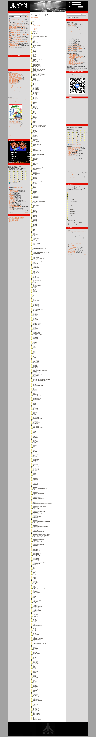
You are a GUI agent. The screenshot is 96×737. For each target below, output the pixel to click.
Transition (34, 461)
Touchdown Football (36, 416)
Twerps (33, 691)
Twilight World (34, 694)
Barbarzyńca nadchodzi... (14, 43)
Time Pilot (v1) (34, 310)
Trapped (33, 471)
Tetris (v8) (34, 224)
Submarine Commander (13, 191)
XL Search (11, 135)
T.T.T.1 (33, 32)
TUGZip (21, 187)
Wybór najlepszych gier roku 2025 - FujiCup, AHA (19, 34)
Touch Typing (34, 414)
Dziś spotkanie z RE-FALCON (15, 45)
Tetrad (33, 209)
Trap (32, 465)
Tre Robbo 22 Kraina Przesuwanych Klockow (41, 503)
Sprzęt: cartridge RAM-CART (73, 177)
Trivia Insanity (34, 601)
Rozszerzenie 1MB (71, 241)
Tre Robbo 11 (34, 489)
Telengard (34, 159)
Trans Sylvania (35, 459)
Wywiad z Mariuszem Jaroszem (74, 147)
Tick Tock (33, 276)
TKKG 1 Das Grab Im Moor (37, 35)
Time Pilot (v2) (34, 311)
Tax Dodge (34, 131)
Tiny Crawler (34, 338)
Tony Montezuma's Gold (37, 385)
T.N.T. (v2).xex (37, 27)
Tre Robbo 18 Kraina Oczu (37, 498)
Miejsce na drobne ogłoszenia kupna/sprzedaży (77, 178)
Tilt (32, 294)
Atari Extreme (11, 47)
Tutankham (34, 682)
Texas (33, 233)
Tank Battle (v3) (35, 89)
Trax (32, 475)
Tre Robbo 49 (34, 537)
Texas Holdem (34, 234)
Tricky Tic (34, 583)
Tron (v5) (33, 633)
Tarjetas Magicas (35, 123)
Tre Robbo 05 (34, 482)
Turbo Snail (34, 668)
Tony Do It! (34, 383)
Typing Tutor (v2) (35, 714)
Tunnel (33, 658)
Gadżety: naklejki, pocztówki (73, 176)
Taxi (32, 134)
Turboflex (33, 672)
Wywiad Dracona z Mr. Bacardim (74, 148)
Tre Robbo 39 (34, 525)
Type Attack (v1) (35, 708)
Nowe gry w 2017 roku (13, 82)
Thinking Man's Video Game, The (38, 248)
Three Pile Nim (35, 257)
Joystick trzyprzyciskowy (72, 242)
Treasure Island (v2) (36, 554)
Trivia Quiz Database (36, 610)
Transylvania (34, 464)
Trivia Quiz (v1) (35, 607)
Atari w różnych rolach (72, 250)
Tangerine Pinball (35, 80)
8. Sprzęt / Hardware (72, 61)
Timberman (34, 297)
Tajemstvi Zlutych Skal (36, 70)
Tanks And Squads (35, 108)
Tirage (33, 346)
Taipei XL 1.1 (34, 62)
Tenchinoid (34, 169)
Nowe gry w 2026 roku (13, 73)
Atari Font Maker (71, 42)
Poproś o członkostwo (79, 8)
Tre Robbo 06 (34, 483)
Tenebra (33, 170)
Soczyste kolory (71, 248)
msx (81, 136)
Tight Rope (34, 286)
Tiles (32, 292)
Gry (70, 17)
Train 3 (33, 450)
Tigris (33, 290)
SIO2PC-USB (70, 234)
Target (33, 116)
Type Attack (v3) (35, 710)
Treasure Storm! (35, 559)
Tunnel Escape (35, 659)
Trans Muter (34, 457)
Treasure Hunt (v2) (35, 549)
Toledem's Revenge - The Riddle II (39, 370)
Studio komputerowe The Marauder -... (75, 48)
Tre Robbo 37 (34, 522)
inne (18, 181)
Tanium (33, 82)
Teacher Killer (34, 139)
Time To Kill (34, 315)
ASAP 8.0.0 (11, 48)
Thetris (33, 239)
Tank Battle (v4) (35, 90)
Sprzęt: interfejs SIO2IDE (73, 180)
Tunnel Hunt (34, 661)
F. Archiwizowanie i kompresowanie (75, 217)
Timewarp (34, 329)
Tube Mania (34, 649)
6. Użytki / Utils (70, 59)
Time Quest (34, 313)
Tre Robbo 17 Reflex (36, 497)
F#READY (70, 152)
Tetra (32, 207)
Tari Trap (33, 121)
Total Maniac (34, 409)
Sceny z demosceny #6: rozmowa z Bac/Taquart (18, 24)
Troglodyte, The (35, 616)
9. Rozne (69, 207)
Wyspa (10, 202)
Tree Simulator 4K (35, 563)
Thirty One (34, 250)
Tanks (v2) (34, 106)
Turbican (33, 667)
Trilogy (33, 586)
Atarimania (11, 132)
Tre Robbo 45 (34, 532)
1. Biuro (69, 192)
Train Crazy (34, 451)
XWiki (10, 130)
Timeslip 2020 (34, 328)
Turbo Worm (34, 671)
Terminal (33, 182)
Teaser (33, 140)
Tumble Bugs (34, 654)
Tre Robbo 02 (34, 478)
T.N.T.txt (35, 29)
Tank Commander (35, 92)
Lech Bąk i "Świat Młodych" (73, 150)
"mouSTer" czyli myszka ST (73, 173)
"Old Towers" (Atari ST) (13, 190)
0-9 (10, 171)
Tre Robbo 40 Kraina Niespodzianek (39, 526)
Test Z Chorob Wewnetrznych (38, 201)
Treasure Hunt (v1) (35, 548)
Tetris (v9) (34, 225)
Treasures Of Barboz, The (37, 560)
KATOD (69, 154)
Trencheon (34, 569)
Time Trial (34, 316)
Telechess (34, 156)
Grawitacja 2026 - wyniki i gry (15, 19)
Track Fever (34, 436)
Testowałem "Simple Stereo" (73, 240)
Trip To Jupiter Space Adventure (38, 588)
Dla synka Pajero (71, 34)
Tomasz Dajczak (71, 149)
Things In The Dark (35, 243)
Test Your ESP (34, 198)
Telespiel (33, 160)
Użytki (73, 17)
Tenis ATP (34, 174)
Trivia (33, 597)
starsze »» (27, 53)
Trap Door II (34, 470)
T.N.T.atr (36, 28)
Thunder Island (35, 264)
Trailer (33, 446)
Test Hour (34, 192)
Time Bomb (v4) (35, 306)
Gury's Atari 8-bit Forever (14, 131)
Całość (11, 187)
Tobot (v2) (34, 365)
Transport (34, 463)
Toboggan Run (35, 362)
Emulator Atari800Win (13, 98)
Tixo (32, 356)
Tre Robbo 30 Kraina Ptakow (38, 513)
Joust (10, 194)
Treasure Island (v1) (36, 553)
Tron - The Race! (35, 634)
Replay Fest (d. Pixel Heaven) (73, 32)
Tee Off (33, 153)
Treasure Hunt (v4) (35, 551)
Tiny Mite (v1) (34, 339)
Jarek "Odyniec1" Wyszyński (73, 164)
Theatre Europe (35, 238)
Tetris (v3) (34, 217)
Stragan (68, 171)
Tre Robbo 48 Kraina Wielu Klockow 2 (39, 536)
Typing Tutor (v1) (35, 713)
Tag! (32, 55)
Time (32, 299)
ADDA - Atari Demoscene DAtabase (74, 127)
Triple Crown (34, 591)
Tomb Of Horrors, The (36, 374)
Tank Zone (34, 101)
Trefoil (33, 565)
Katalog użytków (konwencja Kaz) (74, 186)
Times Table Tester (35, 324)
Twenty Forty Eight (35, 689)
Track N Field (34, 437)
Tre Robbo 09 (34, 487)
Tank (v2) (33, 84)
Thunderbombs (35, 267)
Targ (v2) (33, 115)
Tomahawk (34, 371)
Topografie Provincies (36, 395)
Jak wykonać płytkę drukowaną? (74, 245)
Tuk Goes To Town (35, 653)
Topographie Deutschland (37, 396)
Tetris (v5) (34, 220)
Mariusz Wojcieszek (71, 155)
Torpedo (33, 404)
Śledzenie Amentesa (72, 157)
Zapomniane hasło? (71, 8)
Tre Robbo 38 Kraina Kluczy (37, 524)
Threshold (34, 259)
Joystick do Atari (71, 238)
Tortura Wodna (35, 405)
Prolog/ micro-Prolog (72, 50)
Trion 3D (33, 587)
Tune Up (33, 657)
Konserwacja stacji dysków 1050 (15, 78)
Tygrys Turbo (70, 239)
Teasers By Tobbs (35, 141)
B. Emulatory (70, 209)
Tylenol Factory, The (36, 706)
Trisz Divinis (34, 595)
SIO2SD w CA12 (71, 236)
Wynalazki (69, 230)
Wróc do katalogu (34, 17)
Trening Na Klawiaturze (36, 571)
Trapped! (33, 473)
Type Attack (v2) (35, 709)
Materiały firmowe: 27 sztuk (14, 124)
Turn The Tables (35, 677)
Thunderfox (34, 268)
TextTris (33, 235)
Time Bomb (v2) (35, 304)
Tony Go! (33, 384)
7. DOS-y (69, 203)
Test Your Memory (35, 200)
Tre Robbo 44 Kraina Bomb (37, 531)
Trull (32, 644)
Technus (33, 146)
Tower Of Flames (35, 422)
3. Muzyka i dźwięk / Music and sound (75, 56)
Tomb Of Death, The (36, 372)
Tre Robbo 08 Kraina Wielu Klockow (39, 485)
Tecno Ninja (34, 148)
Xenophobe (11, 197)
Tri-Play (33, 577)
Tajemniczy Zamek (35, 64)
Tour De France (35, 417)
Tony (32, 381)
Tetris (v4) (34, 219)
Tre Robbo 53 (34, 543)
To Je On (33, 357)
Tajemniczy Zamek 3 (36, 66)
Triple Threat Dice (35, 592)
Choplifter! (11, 193)
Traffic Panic (34, 442)
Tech (32, 143)
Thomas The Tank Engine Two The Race (40, 252)
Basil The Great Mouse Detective (15, 206)
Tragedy (33, 443)
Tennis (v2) (34, 177)
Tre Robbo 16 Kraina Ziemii (37, 496)
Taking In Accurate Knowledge (38, 74)
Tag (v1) (33, 52)
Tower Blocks (34, 421)
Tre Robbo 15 (34, 494)
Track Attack (34, 435)
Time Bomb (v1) (35, 303)
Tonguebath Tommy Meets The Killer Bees (40, 379)
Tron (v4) (33, 631)
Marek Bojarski (70, 165)
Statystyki (10, 221)
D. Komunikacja (71, 213)
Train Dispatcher (35, 452)
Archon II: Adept (12, 200)
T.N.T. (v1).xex (37, 25)
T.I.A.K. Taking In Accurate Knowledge (40, 22)
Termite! (33, 186)
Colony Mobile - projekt (13, 220)
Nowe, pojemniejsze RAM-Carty (74, 172)
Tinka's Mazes (34, 336)
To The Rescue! (35, 360)
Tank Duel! (34, 94)
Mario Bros (11, 196)
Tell (32, 162)
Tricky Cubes (34, 582)
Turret (33, 678)
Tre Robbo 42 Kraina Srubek (37, 529)
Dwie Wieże (11, 205)
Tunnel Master (34, 662)
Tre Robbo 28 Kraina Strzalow (38, 511)
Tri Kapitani (34, 574)
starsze (27, 94)
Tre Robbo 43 (34, 530)
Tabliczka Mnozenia (36, 45)
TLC (32, 37)
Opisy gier (10, 189)
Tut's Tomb (34, 681)
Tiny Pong (34, 342)
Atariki (10, 129)
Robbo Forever (12, 198)
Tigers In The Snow (36, 285)
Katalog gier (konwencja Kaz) (14, 166)
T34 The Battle (34, 33)
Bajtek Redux (11, 127)
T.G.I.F (33, 21)
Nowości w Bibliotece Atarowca (15, 39)
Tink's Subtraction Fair (36, 334)
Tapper (33, 111)
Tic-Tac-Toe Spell (35, 275)
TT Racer (33, 38)
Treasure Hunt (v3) (35, 550)
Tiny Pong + (34, 343)
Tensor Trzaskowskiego (36, 181)
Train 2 (33, 449)
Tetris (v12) (34, 215)
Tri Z (32, 576)
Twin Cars (34, 695)
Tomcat (33, 376)
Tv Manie (33, 687)
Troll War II (34, 620)
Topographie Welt (35, 399)
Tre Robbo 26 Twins (36, 508)
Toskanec (33, 407)
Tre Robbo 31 (34, 515)
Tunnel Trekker (35, 663)
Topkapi (33, 393)
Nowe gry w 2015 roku (13, 86)
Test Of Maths (34, 195)
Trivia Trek (34, 612)
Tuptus (33, 666)
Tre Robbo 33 (34, 517)
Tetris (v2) (34, 216)
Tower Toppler (34, 423)
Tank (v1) (33, 83)
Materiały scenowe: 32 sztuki (14, 122)
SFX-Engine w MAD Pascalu (14, 74)
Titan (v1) (33, 347)
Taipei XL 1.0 (34, 61)
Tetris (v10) (34, 212)
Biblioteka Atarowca (12, 103)
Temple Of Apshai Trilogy (37, 167)
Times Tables (34, 325)
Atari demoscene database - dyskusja (15, 218)
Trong (33, 637)
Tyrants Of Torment (36, 719)
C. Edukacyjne (71, 211)
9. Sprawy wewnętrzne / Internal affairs (75, 62)
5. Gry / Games (71, 58)
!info (77, 134)
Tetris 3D (33, 226)
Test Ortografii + (35, 197)
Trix (32, 615)
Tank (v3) (33, 85)
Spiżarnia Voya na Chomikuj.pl (15, 126)
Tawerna (33, 130)
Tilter (33, 295)
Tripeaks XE (34, 590)
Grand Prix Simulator (13, 210)
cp (85, 130)
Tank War (33, 99)
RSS (26, 16)
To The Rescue (35, 358)
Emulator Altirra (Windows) (14, 101)
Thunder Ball (34, 263)
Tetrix (33, 229)
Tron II (33, 635)
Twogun (33, 701)
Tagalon (33, 56)
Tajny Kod (34, 71)
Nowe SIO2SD (70, 235)
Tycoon (33, 705)
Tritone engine (12, 91)
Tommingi (34, 377)
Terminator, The (35, 184)
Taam (33, 41)
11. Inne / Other (71, 64)
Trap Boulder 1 (35, 466)
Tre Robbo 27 (34, 510)
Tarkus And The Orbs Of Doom (38, 126)
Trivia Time (34, 611)
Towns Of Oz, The (35, 430)
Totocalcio (34, 412)
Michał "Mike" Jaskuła (72, 151)
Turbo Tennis (34, 670)
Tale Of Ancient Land (36, 75)
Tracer (33, 433)
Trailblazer (34, 445)
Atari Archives (11, 133)
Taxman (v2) (34, 137)
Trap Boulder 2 (35, 468)
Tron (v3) (33, 630)
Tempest (33, 164)
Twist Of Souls (35, 699)
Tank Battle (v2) (35, 88)
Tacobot (33, 47)
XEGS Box (70, 249)
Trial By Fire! (34, 581)
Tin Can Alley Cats (35, 332)
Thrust (33, 262)
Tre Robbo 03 (34, 479)
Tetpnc (33, 206)
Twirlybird (34, 697)
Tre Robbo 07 (34, 484)
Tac (32, 46)
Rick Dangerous (71, 31)
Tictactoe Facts (35, 277)
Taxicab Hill (34, 135)
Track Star (34, 438)
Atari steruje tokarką (71, 252)
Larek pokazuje (12, 83)
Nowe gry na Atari (71, 25)
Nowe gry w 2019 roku (13, 81)
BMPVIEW (11, 89)
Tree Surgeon (34, 564)
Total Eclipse (34, 408)
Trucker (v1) (34, 640)
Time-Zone (34, 320)
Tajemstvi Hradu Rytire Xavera (38, 69)
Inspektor (11, 209)
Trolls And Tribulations (36, 625)
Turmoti (33, 676)
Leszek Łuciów (70, 158)
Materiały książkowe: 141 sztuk (15, 123)
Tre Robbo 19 (34, 499)
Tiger (33, 281)
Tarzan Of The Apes (36, 127)
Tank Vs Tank (34, 98)
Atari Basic (70, 38)
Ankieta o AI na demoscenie (14, 30)
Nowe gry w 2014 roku (13, 90)
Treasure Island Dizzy (36, 555)
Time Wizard (34, 319)
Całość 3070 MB (13, 182)
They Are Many (35, 240)
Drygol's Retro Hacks (13, 134)
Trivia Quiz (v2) (35, 609)
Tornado (33, 403)
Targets (33, 120)
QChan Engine (12, 92)
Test (32, 190)
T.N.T (32, 24)
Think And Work (35, 245)
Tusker (33, 680)
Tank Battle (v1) (35, 87)
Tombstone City (35, 375)
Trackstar (33, 440)
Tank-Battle (34, 102)
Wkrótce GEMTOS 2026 (14, 23)
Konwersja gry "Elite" (72, 27)
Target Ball (34, 117)
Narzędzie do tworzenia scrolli (15, 75)
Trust (33, 645)
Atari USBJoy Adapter (72, 174)
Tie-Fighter (34, 278)
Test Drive (34, 191)
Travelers (33, 474)
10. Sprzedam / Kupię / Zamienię (74, 63)
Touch (33, 413)
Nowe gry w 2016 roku (13, 85)
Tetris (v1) (34, 211)
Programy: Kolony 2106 (72, 175)
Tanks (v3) (34, 107)
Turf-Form (34, 673)
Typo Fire (33, 718)
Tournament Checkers (36, 418)
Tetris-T (33, 228)
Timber (33, 296)
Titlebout (33, 353)
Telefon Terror (34, 158)
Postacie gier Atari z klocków (14, 50)
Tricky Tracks (34, 584)
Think (33, 244)
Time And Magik (35, 300)
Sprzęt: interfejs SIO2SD (72, 181)
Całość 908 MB (71, 220)
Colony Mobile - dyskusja (13, 219)
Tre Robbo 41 (34, 527)
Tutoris (33, 684)
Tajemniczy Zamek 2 (36, 65)
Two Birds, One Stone (36, 700)
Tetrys (33, 230)
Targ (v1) (33, 113)
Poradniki (10, 72)
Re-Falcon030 (12, 44)
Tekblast (33, 155)
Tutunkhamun (34, 686)
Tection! (33, 149)
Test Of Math (34, 193)
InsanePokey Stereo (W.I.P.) (73, 36)
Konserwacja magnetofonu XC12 (15, 79)
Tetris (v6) (34, 221)
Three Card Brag (35, 256)
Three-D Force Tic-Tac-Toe (37, 258)
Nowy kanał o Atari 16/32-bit (14, 32)
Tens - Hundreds (35, 179)
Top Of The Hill (35, 388)
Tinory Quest (34, 337)
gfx (85, 132)
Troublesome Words (36, 639)
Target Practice (35, 118)
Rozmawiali (69, 146)
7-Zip (19, 187)
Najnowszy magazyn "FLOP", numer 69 (17, 28)
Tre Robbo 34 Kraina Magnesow (38, 518)
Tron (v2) (33, 629)
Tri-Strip (33, 578)
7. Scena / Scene (71, 60)
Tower (33, 419)
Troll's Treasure (35, 623)
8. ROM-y (69, 205)
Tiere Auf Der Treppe (36, 280)
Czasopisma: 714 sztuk (13, 121)
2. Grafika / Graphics (72, 55)
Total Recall (34, 410)
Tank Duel (34, 93)
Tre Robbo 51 (34, 540)
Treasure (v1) (34, 545)
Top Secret (34, 389)
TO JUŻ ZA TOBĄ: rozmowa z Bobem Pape (76, 159)
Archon (10, 203)
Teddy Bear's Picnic (36, 150)
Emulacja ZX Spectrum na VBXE (15, 84)
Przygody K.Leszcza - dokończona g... (75, 46)
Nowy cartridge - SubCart (73, 44)
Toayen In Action (35, 361)
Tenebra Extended (35, 173)
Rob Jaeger (70, 161)
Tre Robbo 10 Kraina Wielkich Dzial (39, 488)
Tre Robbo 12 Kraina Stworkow (38, 490)
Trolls (33, 624)
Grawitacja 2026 (71, 40)
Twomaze (33, 703)
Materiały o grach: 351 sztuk (14, 125)
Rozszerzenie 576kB (72, 247)
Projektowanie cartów (72, 237)
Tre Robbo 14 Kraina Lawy (37, 493)
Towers (33, 424)
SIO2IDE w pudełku (71, 251)
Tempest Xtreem (35, 165)
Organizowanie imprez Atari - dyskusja (16, 217)
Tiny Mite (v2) (34, 341)
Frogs (10, 192)
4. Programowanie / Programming (74, 57)
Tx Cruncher (34, 704)
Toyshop (33, 432)
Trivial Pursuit (34, 614)
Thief (32, 242)
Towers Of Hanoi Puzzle (36, 427)
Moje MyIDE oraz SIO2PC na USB (74, 243)
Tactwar (33, 51)
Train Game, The (35, 454)
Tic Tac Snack (34, 271)
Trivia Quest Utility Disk (36, 606)
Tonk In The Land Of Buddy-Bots (38, 380)
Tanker (33, 103)
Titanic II (33, 352)
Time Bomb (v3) (35, 305)
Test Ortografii (34, 196)
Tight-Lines (34, 287)
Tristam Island (34, 593)
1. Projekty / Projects (72, 54)
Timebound (34, 322)
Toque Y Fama (34, 402)
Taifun (33, 57)
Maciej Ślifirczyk (71, 163)
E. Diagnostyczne (71, 215)
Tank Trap (34, 97)
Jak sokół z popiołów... (13, 49)
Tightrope (34, 289)
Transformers (34, 460)
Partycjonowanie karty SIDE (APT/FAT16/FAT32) (18, 87)
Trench (33, 568)
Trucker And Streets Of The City (38, 643)
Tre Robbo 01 (34, 477)
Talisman (33, 78)
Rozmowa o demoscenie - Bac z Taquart (17, 21)
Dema (78, 17)
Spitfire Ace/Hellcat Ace (13, 201)
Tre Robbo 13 (34, 492)
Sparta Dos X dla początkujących (74, 29)
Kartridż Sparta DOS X (13, 76)
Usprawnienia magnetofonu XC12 (15, 77)
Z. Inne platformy (71, 218)
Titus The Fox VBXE (36, 355)
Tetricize (33, 210)
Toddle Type (34, 369)
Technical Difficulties (36, 144)
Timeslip (33, 327)
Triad (32, 579)
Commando (11, 195)
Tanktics (33, 109)
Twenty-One (34, 690)
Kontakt (9, 137)
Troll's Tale (34, 621)
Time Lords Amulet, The (37, 309)
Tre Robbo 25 (34, 507)
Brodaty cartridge (12, 36)
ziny (77, 142)
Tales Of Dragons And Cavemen (38, 76)
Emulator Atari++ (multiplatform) (15, 100)
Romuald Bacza (71, 156)
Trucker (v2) (34, 642)
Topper (33, 400)
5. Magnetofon (71, 199)
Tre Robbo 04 (34, 480)
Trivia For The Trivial (36, 600)
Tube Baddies (34, 648)
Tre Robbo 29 (34, 512)
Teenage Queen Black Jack (37, 154)
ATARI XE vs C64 (71, 23)
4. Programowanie (71, 197)
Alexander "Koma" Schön (73, 162)
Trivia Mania (34, 602)
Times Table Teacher (36, 323)
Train (32, 447)
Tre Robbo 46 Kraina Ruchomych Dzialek (40, 534)
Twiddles (33, 692)
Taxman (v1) (34, 136)
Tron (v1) (33, 628)
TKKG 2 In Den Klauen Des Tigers (39, 36)
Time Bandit (34, 301)
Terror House (34, 188)
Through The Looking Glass (37, 261)
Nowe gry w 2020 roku (13, 80)
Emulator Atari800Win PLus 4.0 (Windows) (17, 99)
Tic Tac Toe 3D (35, 272)
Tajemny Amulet (35, 68)
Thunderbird (34, 266)
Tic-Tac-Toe (34, 273)
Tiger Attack (34, 282)
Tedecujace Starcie (35, 151)
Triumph (33, 596)
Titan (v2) (33, 348)
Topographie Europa (36, 398)
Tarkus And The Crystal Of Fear (38, 125)
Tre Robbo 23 (34, 504)
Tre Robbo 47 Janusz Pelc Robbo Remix (40, 535)
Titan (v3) (33, 350)
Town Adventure (35, 428)
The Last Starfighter (13, 204)
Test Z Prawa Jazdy (36, 203)
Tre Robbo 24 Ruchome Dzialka (38, 506)
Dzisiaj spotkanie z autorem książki (16, 37)
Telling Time (34, 163)
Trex (32, 573)
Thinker (33, 247)
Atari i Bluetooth (71, 233)
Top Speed (34, 390)
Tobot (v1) (34, 363)
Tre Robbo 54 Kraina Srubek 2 (38, 544)
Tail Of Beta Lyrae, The (36, 59)
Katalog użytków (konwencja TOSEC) (74, 222)
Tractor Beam (34, 441)
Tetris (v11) (34, 214)
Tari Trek (33, 122)
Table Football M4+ (35, 43)
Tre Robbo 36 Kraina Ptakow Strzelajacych (40, 521)
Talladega (33, 79)
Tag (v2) (33, 54)
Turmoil (33, 675)
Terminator (34, 183)
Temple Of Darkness (36, 168)
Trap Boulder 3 (35, 469)
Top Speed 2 (34, 391)
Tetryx (33, 231)
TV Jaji (33, 40)
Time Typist (34, 318)
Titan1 (33, 351)
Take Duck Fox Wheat (36, 73)
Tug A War (34, 652)
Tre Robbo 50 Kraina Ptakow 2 (38, 539)
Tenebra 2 (34, 172)
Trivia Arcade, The (35, 598)
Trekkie (33, 567)
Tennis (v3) (34, 178)
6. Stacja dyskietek (72, 201)
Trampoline (34, 456)
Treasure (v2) (34, 546)
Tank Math (34, 96)
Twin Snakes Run (35, 696)
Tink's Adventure (35, 333)
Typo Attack (34, 717)
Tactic (33, 49)
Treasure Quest (35, 558)
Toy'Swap (33, 431)
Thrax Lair (34, 254)
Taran (33, 112)
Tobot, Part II (34, 367)
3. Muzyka (70, 195)
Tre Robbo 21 (34, 502)
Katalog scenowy (70, 129)
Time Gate (34, 308)
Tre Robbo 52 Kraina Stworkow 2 (38, 541)
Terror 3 (33, 187)
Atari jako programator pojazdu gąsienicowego (18, 41)
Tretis (33, 572)
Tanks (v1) (34, 104)
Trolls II (33, 626)
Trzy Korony (34, 647)
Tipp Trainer (34, 344)
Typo (32, 715)
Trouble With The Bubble (37, 638)
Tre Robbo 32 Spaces (36, 516)
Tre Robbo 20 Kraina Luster (37, 501)
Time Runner (34, 314)
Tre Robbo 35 (34, 520)
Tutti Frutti (34, 685)
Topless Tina (34, 394)
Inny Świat (11, 208)
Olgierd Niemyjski (71, 166)
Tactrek (33, 50)
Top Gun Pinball (35, 386)
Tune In (33, 656)
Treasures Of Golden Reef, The (38, 562)
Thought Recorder (35, 253)
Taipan (33, 60)
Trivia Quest (34, 605)
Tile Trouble (34, 291)
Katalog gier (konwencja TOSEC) (15, 185)
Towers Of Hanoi (35, 426)
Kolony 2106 (11, 199)
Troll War (33, 619)
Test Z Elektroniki (35, 202)
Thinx (33, 249)
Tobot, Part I (34, 366)
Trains (33, 455)
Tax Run (33, 132)
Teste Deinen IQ (35, 205)
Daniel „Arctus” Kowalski (72, 153)
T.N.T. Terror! (34, 31)
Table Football (34, 42)
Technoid (33, 145)
